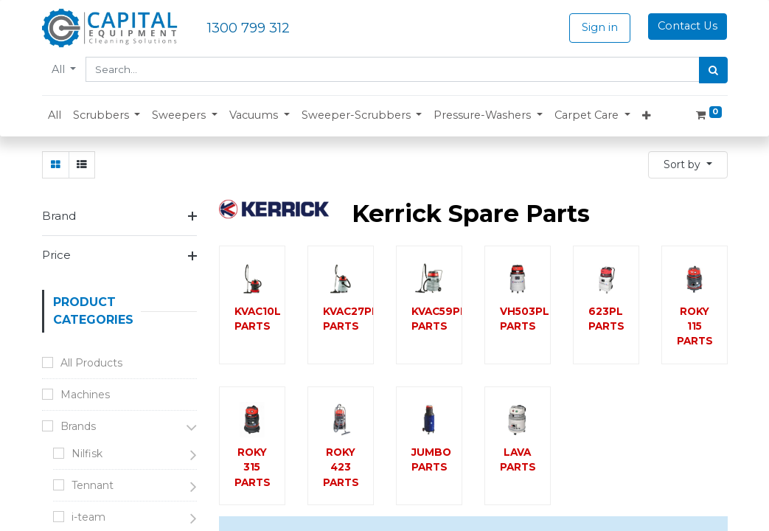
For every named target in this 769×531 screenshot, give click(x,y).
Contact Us (687, 25)
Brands (78, 426)
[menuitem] (54, 116)
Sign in (600, 27)
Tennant (93, 485)
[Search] (713, 70)
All (60, 69)
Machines (85, 394)
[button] (107, 116)
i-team (88, 517)
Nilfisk (87, 453)
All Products (91, 362)
